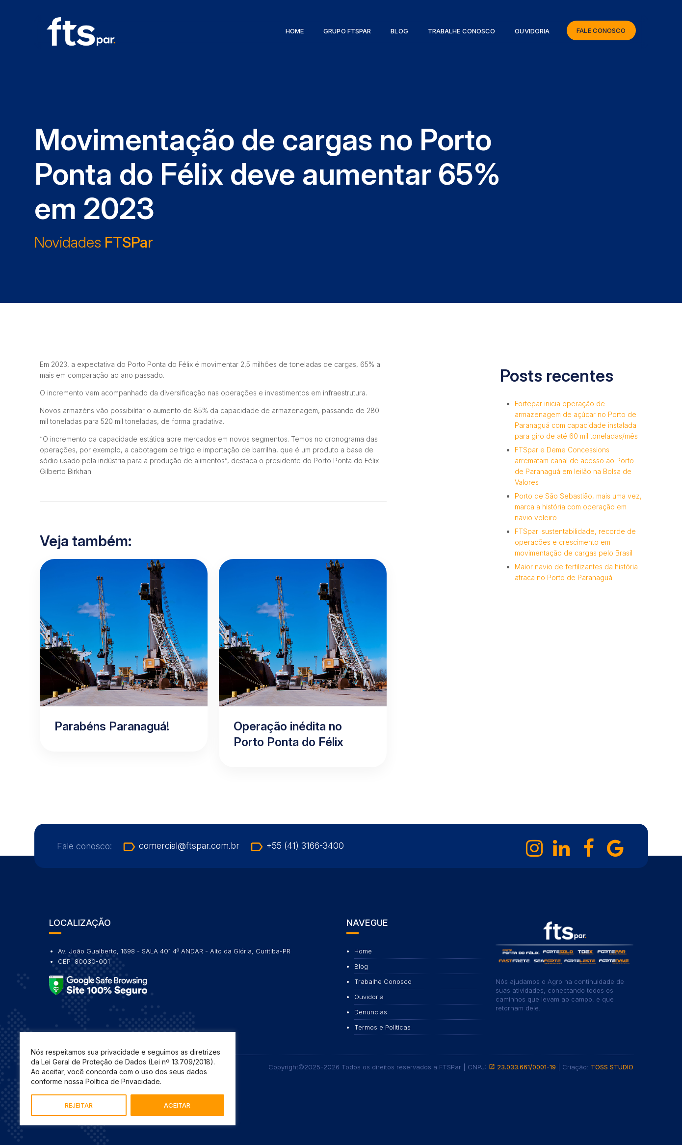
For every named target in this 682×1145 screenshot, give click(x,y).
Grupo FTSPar (347, 31)
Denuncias (370, 1012)
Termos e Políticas (382, 1027)
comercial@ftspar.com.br (180, 845)
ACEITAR (177, 1105)
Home (295, 31)
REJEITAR (79, 1105)
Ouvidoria (532, 31)
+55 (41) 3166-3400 (296, 845)
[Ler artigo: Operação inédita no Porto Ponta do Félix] (303, 663)
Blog (399, 31)
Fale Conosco (601, 30)
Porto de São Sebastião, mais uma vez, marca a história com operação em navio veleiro (578, 507)
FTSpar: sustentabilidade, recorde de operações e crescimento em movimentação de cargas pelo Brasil (575, 542)
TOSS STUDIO (612, 1067)
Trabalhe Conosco (462, 31)
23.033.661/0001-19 (522, 1067)
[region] (128, 1078)
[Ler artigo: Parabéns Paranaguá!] (124, 655)
